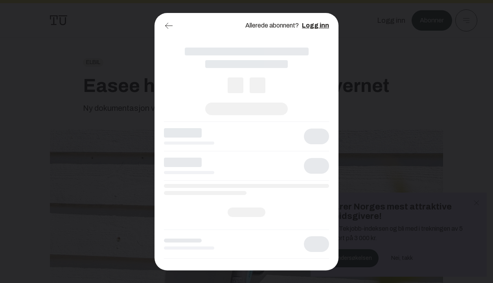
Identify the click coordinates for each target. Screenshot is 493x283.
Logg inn (315, 25)
